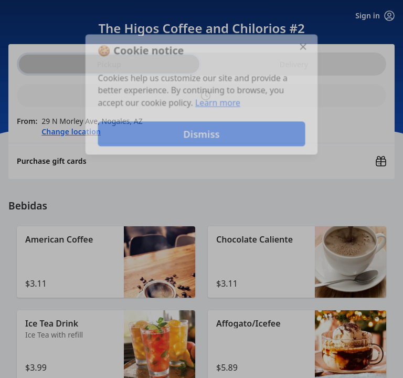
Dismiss (201, 134)
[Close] (304, 46)
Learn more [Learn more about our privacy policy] (218, 103)
